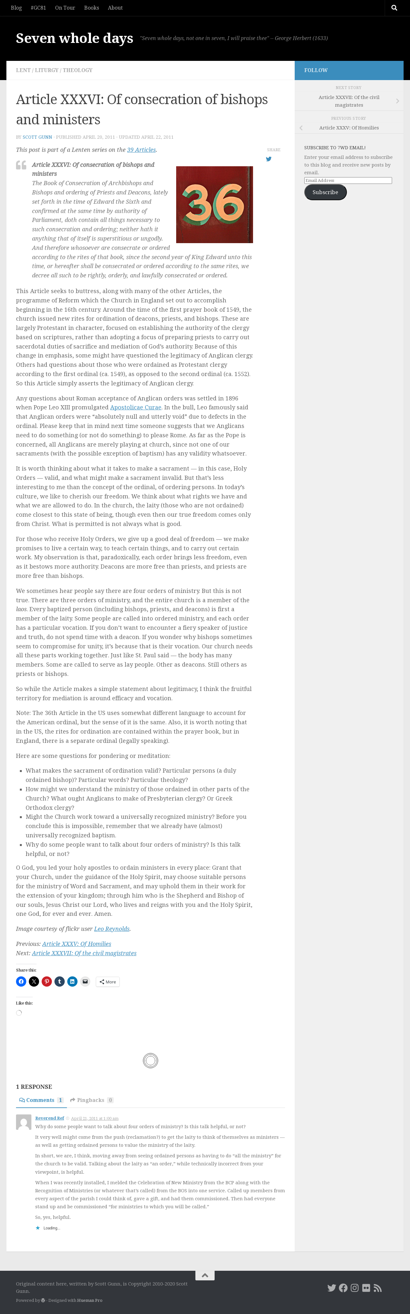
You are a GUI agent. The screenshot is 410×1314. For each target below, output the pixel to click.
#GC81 (38, 8)
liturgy (47, 70)
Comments (41, 1100)
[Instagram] (354, 1288)
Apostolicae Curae (135, 407)
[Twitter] (331, 1288)
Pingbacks (92, 1100)
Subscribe (325, 192)
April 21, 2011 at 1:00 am (95, 1118)
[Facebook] (343, 1288)
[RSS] (377, 1288)
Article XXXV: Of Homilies (76, 943)
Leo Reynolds (111, 928)
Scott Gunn (37, 137)
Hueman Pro (89, 1300)
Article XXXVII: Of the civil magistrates (84, 953)
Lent (23, 70)
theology (78, 70)
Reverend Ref (49, 1118)
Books (91, 8)
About (115, 8)
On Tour (65, 8)
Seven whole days (74, 38)
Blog (16, 8)
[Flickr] (366, 1288)
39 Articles (141, 149)
